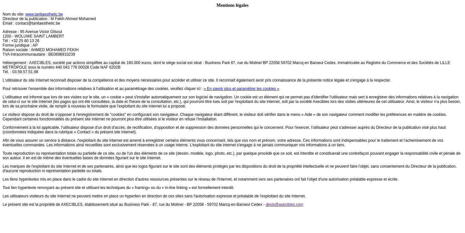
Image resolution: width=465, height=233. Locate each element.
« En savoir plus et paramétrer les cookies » (241, 88)
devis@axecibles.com (284, 204)
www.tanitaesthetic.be (44, 14)
